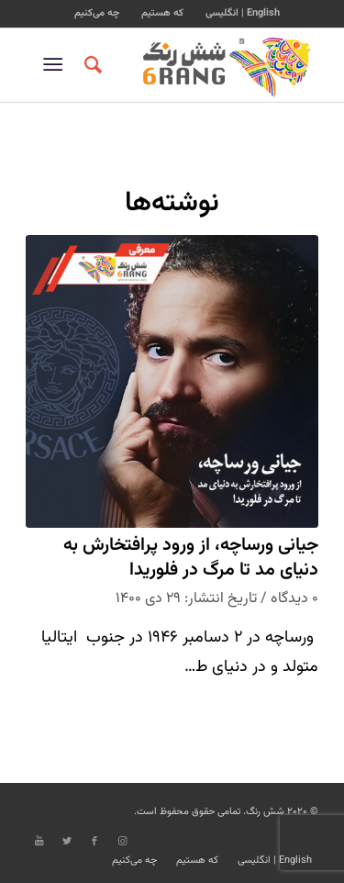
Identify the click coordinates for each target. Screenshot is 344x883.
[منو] (56, 65)
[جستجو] (90, 65)
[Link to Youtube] (39, 841)
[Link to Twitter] (67, 841)
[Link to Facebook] (94, 841)
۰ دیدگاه (294, 598)
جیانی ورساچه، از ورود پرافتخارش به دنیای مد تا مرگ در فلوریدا (190, 558)
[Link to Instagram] (122, 841)
